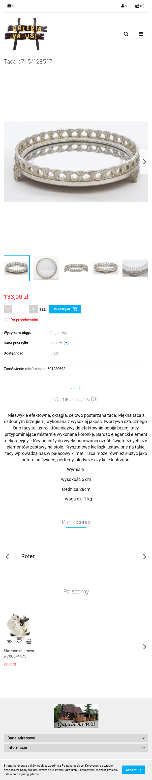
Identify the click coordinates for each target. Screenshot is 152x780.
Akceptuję (134, 770)
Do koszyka (65, 309)
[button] (139, 6)
